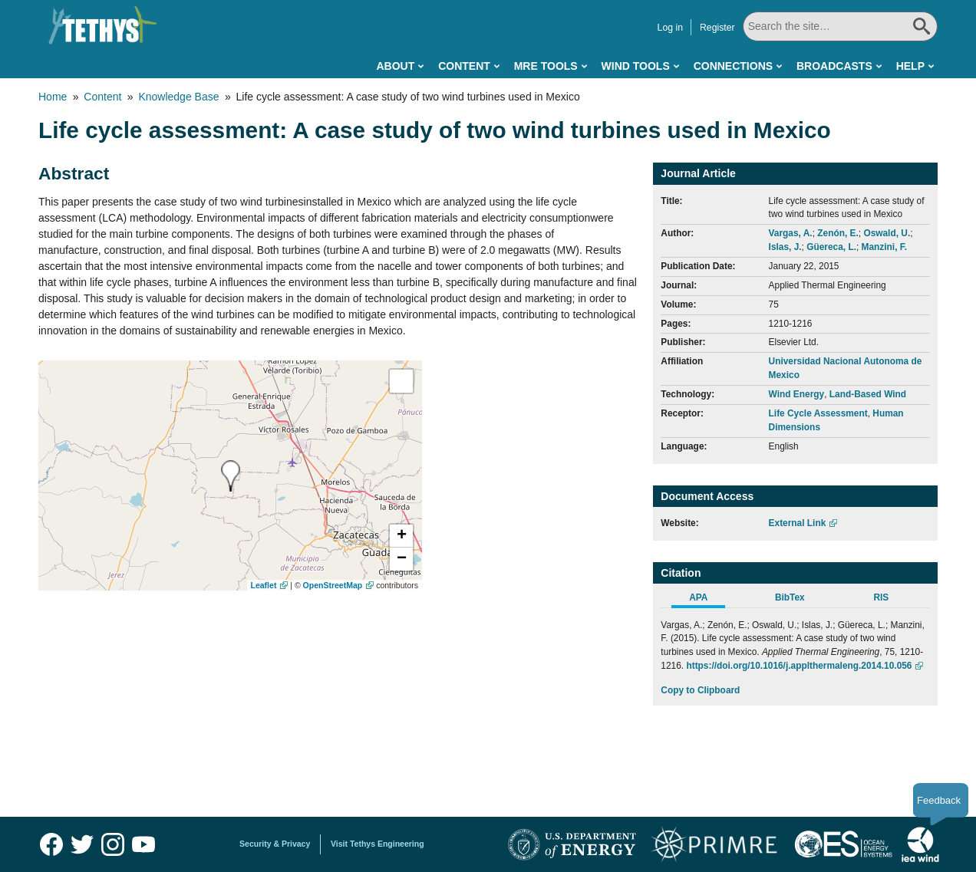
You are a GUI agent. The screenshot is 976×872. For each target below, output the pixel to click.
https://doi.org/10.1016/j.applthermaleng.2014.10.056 (799, 665)
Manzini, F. (884, 247)
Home (52, 96)
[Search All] (840, 26)
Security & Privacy (274, 843)
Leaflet (264, 585)
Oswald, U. (886, 233)
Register (717, 27)
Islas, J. (785, 247)
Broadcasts (834, 66)
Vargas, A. (791, 233)
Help (910, 66)
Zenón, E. (838, 233)
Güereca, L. (831, 247)
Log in (670, 27)
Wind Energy (797, 394)
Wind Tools (636, 66)
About (395, 66)
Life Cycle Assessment (818, 413)
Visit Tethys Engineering (377, 843)
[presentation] (230, 476)
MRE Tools (546, 66)
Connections (733, 66)
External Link (797, 523)
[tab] (706, 599)
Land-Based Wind (867, 394)
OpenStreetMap (333, 585)
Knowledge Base (178, 96)
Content (464, 66)
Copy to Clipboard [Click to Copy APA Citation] (700, 690)
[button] (401, 536)
